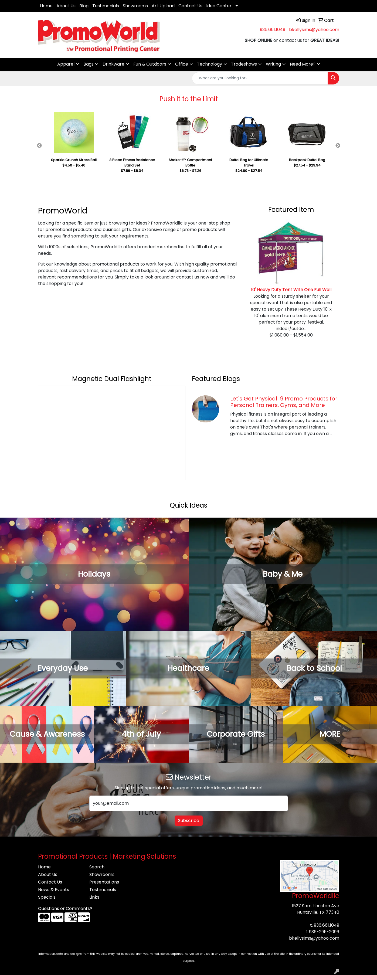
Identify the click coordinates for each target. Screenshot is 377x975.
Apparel (65, 64)
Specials (47, 897)
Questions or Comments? (65, 908)
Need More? (302, 64)
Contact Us (190, 6)
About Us (66, 6)
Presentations (104, 882)
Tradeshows (244, 64)
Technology (209, 64)
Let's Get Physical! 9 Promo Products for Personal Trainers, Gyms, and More (283, 402)
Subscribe (188, 820)
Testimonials (105, 6)
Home (46, 6)
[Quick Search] (260, 78)
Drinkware (113, 64)
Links (94, 897)
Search (96, 867)
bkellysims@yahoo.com (314, 29)
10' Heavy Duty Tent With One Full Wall (291, 290)
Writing (273, 64)
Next (338, 145)
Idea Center (219, 6)
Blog (84, 6)
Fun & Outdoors (149, 64)
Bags (88, 64)
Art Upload (163, 6)
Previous (39, 145)
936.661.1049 (272, 29)
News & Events (53, 889)
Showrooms (135, 6)
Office (181, 64)
